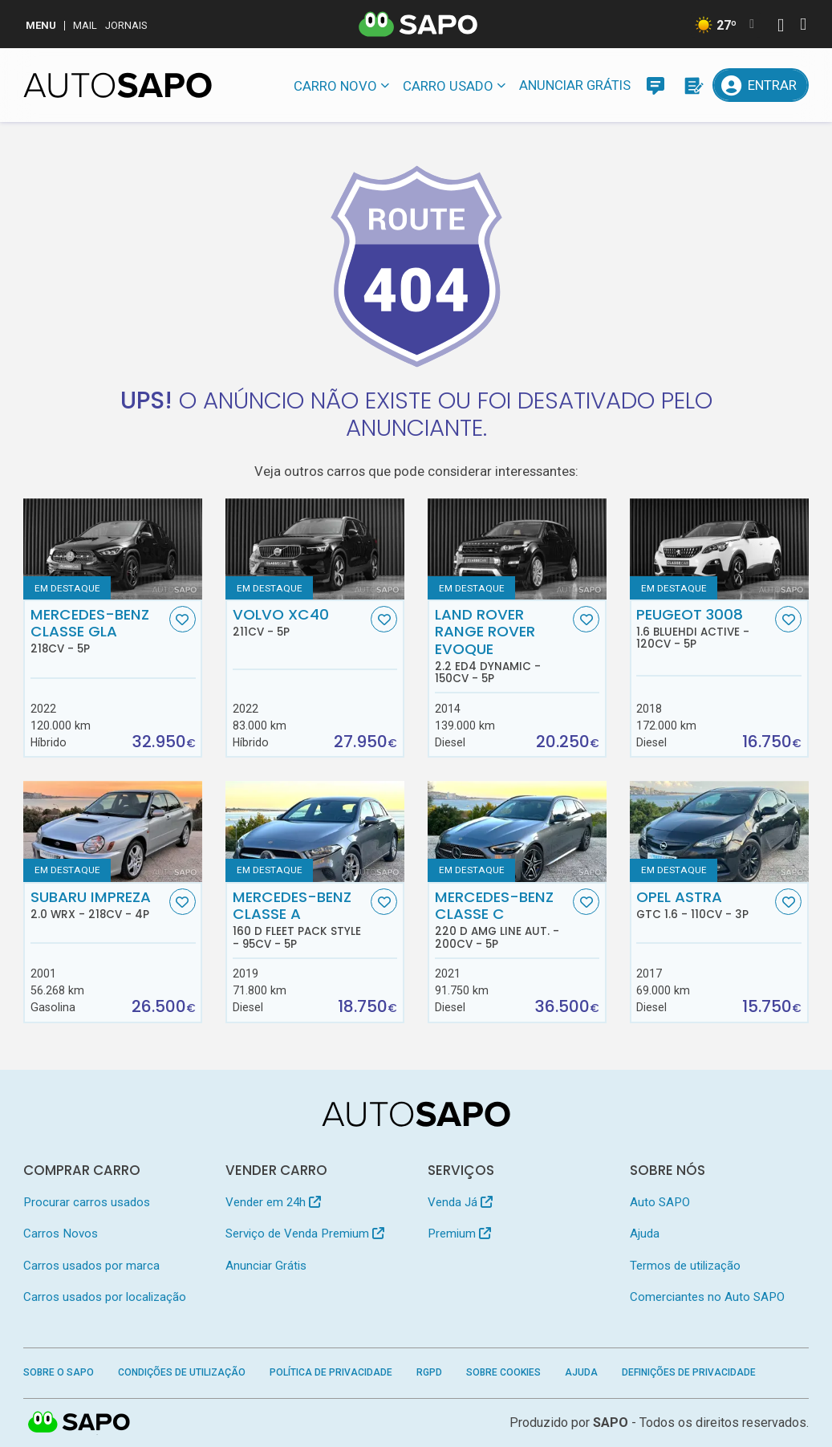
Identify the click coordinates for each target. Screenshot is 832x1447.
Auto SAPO (660, 1202)
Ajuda (645, 1233)
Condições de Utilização (182, 1372)
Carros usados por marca (91, 1265)
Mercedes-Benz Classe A (300, 919)
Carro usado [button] (448, 86)
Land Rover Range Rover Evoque (502, 645)
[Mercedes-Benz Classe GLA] (112, 548)
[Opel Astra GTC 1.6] (719, 831)
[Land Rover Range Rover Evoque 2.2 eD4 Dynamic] (517, 548)
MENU (41, 25)
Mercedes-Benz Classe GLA (98, 631)
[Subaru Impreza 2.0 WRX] (112, 831)
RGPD (429, 1372)
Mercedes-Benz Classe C (502, 919)
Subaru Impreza (98, 904)
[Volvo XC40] (314, 548)
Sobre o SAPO (58, 1372)
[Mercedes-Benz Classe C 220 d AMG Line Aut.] (517, 831)
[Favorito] (182, 619)
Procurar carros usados (86, 1202)
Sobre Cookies (503, 1372)
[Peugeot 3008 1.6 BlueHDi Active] (719, 548)
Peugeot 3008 (704, 628)
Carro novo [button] (335, 86)
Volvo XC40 (300, 622)
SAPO (610, 1422)
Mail (85, 25)
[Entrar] (760, 85)
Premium (459, 1233)
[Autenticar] (780, 27)
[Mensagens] (655, 85)
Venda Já (460, 1202)
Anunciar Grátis (575, 85)
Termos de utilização (685, 1265)
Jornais (126, 25)
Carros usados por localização (104, 1297)
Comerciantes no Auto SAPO (707, 1297)
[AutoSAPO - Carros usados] (117, 85)
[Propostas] (692, 85)
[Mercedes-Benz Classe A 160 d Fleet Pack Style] (314, 831)
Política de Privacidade (331, 1372)
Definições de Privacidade (689, 1372)
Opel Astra (704, 904)
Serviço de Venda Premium (304, 1233)
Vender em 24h (273, 1202)
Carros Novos (60, 1233)
